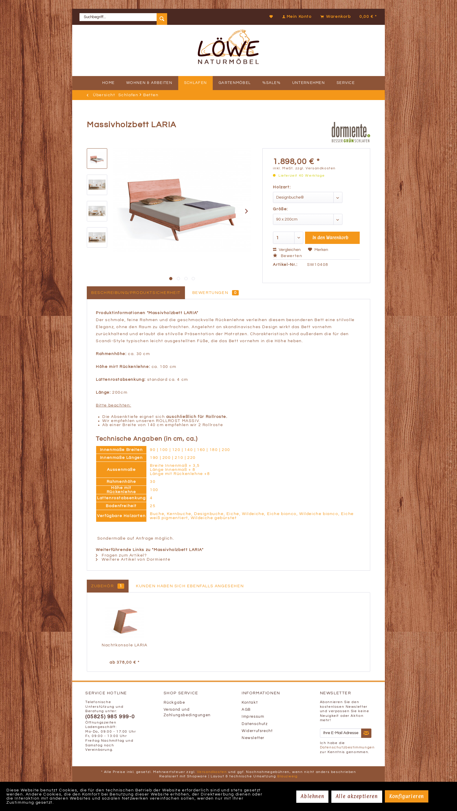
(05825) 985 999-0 (110, 716)
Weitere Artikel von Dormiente (133, 559)
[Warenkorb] (348, 16)
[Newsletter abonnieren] (366, 733)
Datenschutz (255, 724)
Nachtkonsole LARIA (125, 645)
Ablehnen (312, 796)
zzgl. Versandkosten (315, 168)
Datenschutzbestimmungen (347, 747)
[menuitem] (123, 16)
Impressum (253, 717)
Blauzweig (287, 776)
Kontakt (250, 703)
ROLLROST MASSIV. (178, 421)
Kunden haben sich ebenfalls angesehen (190, 586)
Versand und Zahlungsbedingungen (187, 712)
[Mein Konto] (296, 16)
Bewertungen (215, 292)
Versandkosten (212, 772)
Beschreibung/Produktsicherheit (136, 293)
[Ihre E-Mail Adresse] (340, 733)
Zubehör (107, 586)
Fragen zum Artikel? (121, 555)
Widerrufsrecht (257, 731)
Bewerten (287, 256)
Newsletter (253, 738)
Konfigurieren (406, 796)
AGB (246, 710)
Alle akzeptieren (357, 796)
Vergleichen (287, 250)
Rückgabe (174, 703)
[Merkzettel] (271, 16)
